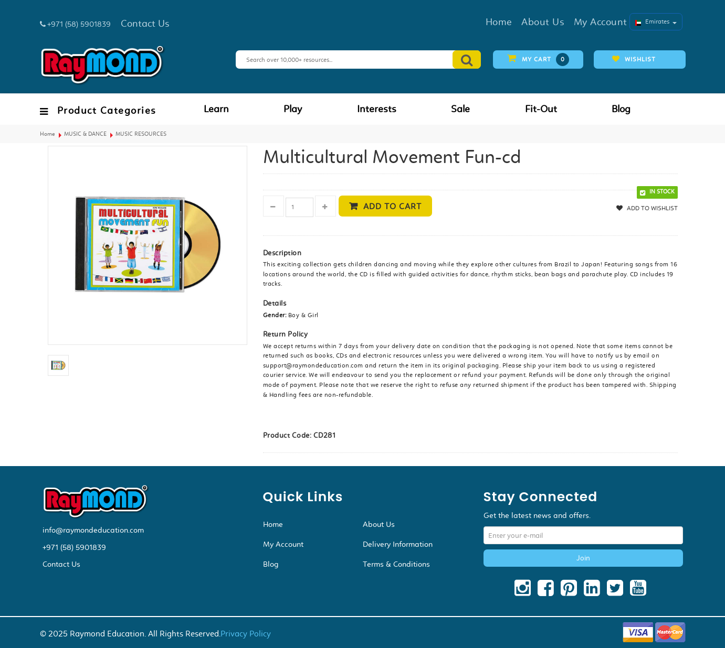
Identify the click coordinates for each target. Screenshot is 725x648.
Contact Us (61, 564)
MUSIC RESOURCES (140, 134)
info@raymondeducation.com (93, 530)
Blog (621, 109)
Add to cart (392, 206)
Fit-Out (541, 109)
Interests (376, 109)
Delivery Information (398, 544)
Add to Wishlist (651, 208)
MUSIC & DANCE (85, 134)
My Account (283, 544)
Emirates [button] (656, 21)
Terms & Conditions (396, 564)
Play (292, 109)
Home (47, 134)
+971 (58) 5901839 (74, 547)
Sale (460, 109)
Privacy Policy (245, 634)
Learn (216, 109)
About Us (379, 524)
